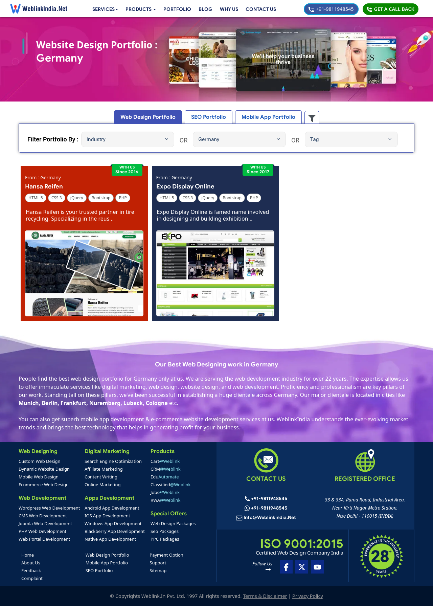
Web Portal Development (44, 539)
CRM (166, 469)
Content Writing (101, 477)
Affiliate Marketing (104, 469)
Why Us (227, 9)
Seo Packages (165, 531)
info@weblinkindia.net (270, 518)
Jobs (165, 492)
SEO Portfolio (99, 570)
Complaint (32, 578)
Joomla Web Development (45, 523)
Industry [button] (127, 139)
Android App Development (112, 508)
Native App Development (110, 539)
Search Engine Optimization (113, 461)
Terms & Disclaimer (265, 596)
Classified (170, 484)
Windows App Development (113, 523)
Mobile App (265, 117)
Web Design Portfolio (107, 555)
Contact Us (260, 9)
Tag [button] (351, 139)
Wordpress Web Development (49, 508)
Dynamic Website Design (44, 469)
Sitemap (158, 570)
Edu (165, 477)
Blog (204, 9)
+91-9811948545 (331, 9)
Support (158, 563)
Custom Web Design (40, 461)
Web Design (151, 117)
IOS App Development (107, 516)
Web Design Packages (173, 523)
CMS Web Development (43, 516)
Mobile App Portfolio (107, 563)
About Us (30, 563)
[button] (138, 9)
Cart (165, 461)
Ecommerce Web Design (44, 484)
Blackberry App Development (115, 531)
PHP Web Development (42, 531)
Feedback (31, 570)
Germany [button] (239, 139)
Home (27, 555)
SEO (208, 117)
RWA (166, 500)
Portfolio (176, 9)
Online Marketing (102, 484)
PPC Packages (165, 539)
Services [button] (101, 9)
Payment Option (166, 555)
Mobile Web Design (39, 477)
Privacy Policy (307, 596)
